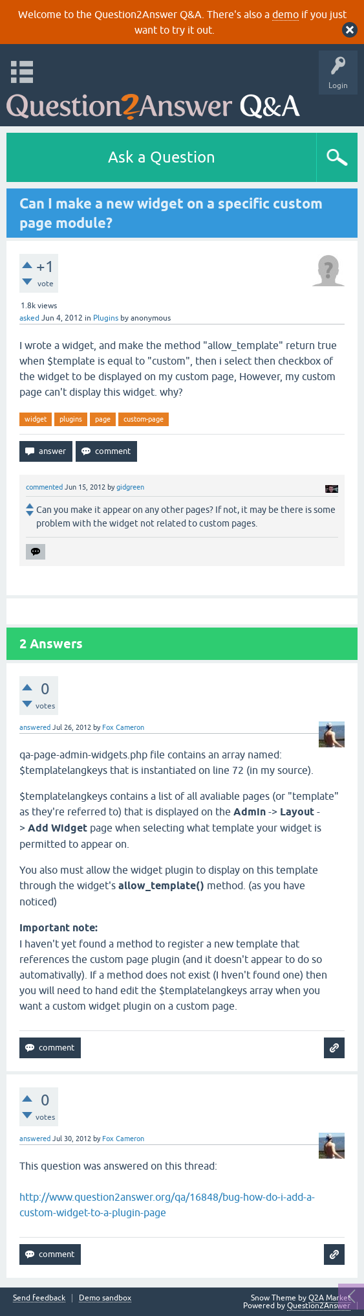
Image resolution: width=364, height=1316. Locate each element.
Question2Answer (318, 1305)
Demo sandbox (105, 1298)
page (103, 419)
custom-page (143, 419)
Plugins (105, 318)
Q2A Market (329, 1297)
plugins (70, 419)
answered (34, 727)
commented (44, 487)
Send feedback (39, 1298)
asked (29, 318)
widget (36, 419)
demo (285, 14)
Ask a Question (161, 157)
